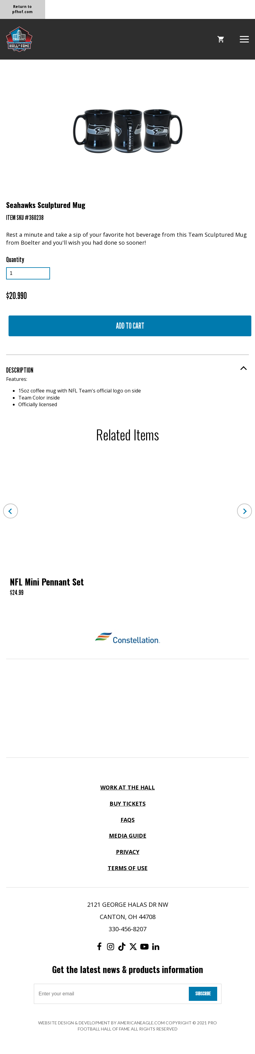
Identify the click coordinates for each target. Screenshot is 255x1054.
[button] (244, 38)
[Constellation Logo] (127, 638)
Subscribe (203, 994)
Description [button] (19, 370)
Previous (10, 511)
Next (244, 511)
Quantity (15, 259)
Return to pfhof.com (22, 9)
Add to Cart (130, 325)
